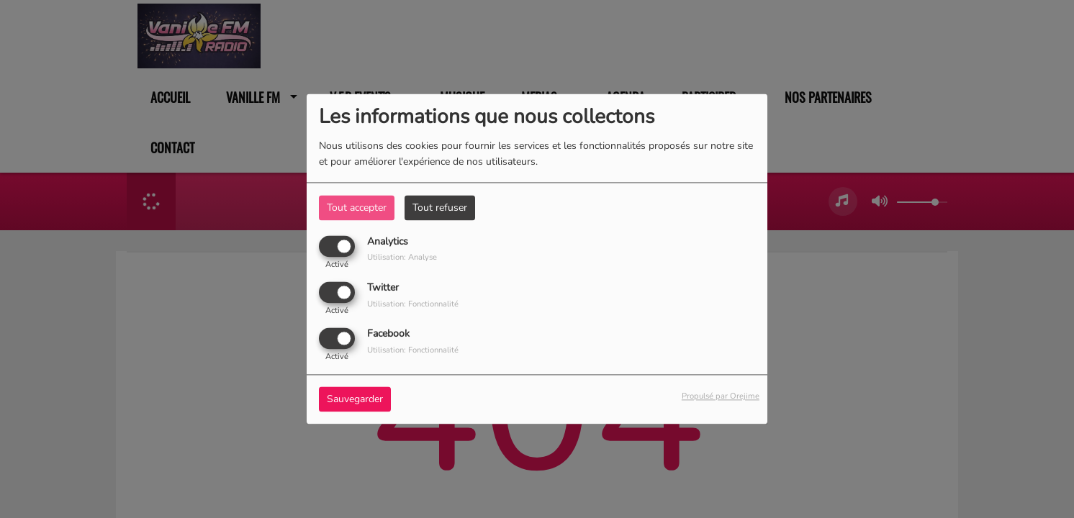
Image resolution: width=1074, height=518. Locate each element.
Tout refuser (439, 207)
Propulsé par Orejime (720, 396)
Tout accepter (357, 207)
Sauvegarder (355, 399)
